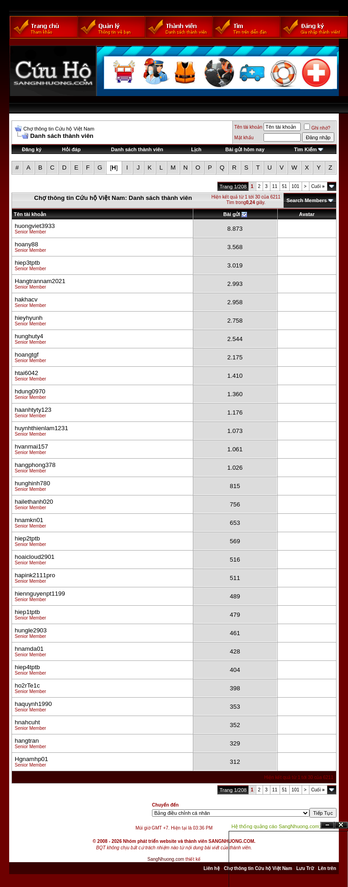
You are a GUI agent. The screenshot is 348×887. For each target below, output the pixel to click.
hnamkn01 (29, 520)
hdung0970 (30, 391)
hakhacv (26, 299)
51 (284, 186)
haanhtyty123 (33, 409)
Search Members (306, 200)
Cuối (318, 186)
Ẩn (327, 825)
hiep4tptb (27, 667)
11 (274, 186)
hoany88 (26, 244)
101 (295, 186)
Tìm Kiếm (305, 149)
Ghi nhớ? (317, 128)
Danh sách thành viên (137, 149)
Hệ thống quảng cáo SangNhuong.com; (275, 826)
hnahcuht (27, 722)
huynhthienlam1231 (41, 428)
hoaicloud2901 (35, 556)
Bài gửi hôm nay (244, 149)
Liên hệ (211, 868)
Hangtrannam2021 (40, 281)
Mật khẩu (243, 137)
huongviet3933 (35, 225)
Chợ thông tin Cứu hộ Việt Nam (59, 128)
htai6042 (26, 373)
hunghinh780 (32, 483)
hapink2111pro (35, 575)
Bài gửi (231, 214)
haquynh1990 (33, 703)
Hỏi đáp (71, 149)
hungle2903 (31, 630)
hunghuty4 (29, 336)
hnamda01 (29, 648)
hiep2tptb (27, 538)
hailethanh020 (34, 501)
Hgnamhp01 (31, 759)
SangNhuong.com (165, 859)
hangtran (27, 740)
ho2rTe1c (27, 685)
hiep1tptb (27, 611)
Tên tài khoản (248, 127)
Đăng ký (32, 149)
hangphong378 (35, 464)
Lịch (196, 149)
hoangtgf (27, 354)
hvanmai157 (31, 446)
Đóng (341, 825)
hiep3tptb (27, 262)
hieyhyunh (29, 317)
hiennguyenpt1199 (40, 593)
